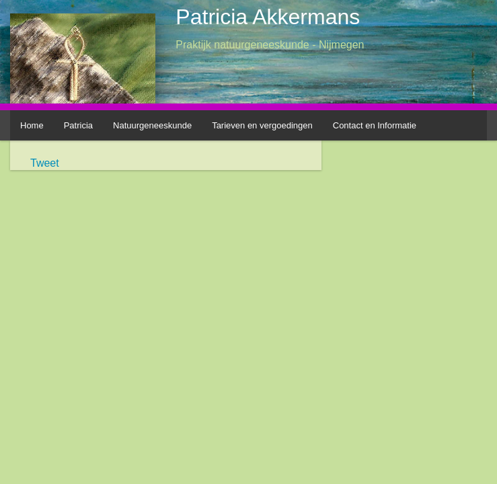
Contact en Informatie (374, 125)
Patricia (78, 125)
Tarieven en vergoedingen (262, 125)
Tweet (44, 163)
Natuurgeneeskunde (152, 125)
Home (32, 125)
